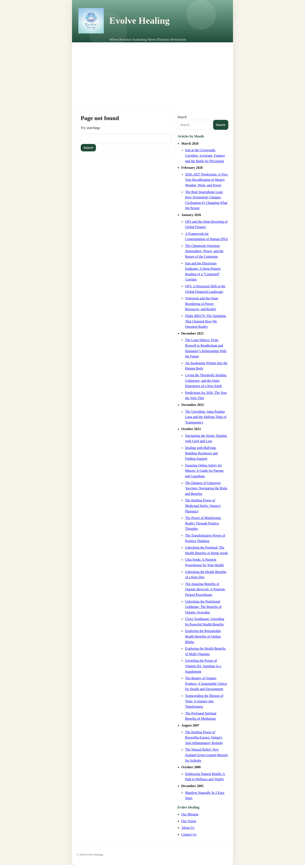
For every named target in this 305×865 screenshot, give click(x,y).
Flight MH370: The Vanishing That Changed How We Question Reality (205, 321)
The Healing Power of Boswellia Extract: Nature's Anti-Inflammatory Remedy (204, 737)
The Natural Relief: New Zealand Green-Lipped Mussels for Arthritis (206, 755)
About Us (187, 827)
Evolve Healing (139, 20)
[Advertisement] (152, 74)
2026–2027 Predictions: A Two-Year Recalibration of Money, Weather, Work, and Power (206, 180)
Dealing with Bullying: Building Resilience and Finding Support (201, 453)
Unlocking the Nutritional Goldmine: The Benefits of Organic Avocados (203, 607)
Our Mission (189, 814)
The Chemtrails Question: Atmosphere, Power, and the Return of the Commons (204, 251)
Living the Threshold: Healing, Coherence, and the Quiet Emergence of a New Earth (206, 380)
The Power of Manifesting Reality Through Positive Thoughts (203, 523)
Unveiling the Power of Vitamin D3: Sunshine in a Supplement (203, 666)
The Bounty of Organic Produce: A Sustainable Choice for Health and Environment (206, 683)
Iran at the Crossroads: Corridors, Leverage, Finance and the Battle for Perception (205, 155)
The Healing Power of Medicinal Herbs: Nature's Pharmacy (203, 505)
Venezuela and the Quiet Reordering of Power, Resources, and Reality (201, 303)
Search (182, 117)
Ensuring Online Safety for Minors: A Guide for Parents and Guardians (204, 471)
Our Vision (188, 821)
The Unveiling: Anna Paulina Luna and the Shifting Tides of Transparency (205, 417)
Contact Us (189, 834)
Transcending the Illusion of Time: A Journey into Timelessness (204, 701)
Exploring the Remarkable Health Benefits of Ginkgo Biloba (203, 636)
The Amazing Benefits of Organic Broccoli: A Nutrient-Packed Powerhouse (205, 589)
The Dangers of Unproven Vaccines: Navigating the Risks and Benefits (206, 488)
